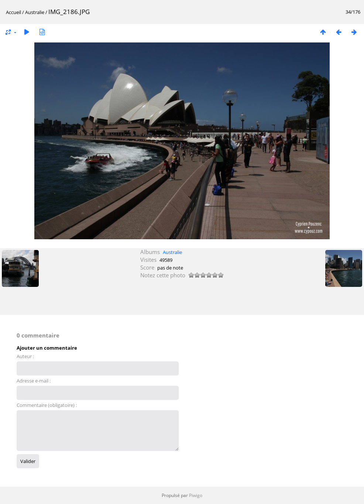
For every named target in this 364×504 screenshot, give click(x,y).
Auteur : (25, 356)
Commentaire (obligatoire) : (47, 405)
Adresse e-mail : (34, 380)
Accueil (13, 12)
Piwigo (195, 495)
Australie (34, 12)
